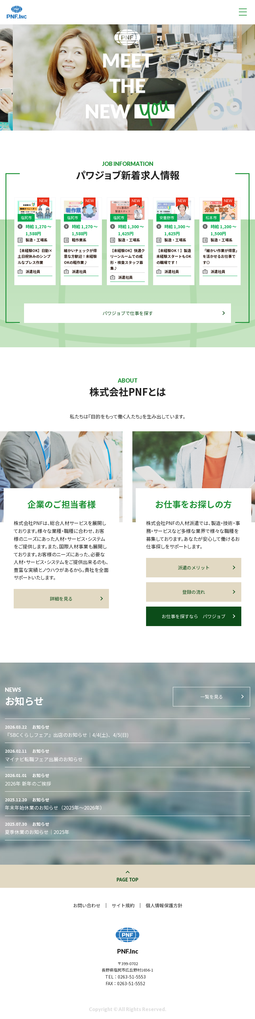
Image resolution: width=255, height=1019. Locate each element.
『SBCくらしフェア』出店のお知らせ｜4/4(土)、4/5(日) (67, 734)
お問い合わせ (86, 905)
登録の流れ (208, 592)
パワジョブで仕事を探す (164, 313)
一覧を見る (221, 696)
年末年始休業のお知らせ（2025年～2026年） (55, 807)
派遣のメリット (206, 567)
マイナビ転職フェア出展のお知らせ (44, 759)
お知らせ (40, 727)
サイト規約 (123, 905)
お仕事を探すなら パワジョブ (198, 616)
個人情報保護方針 (164, 905)
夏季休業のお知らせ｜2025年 (37, 831)
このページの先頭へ (127, 872)
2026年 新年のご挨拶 (28, 783)
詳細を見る (76, 598)
